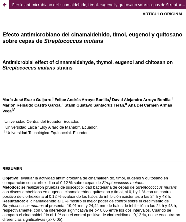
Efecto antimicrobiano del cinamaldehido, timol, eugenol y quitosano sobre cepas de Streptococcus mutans (99, 4)
